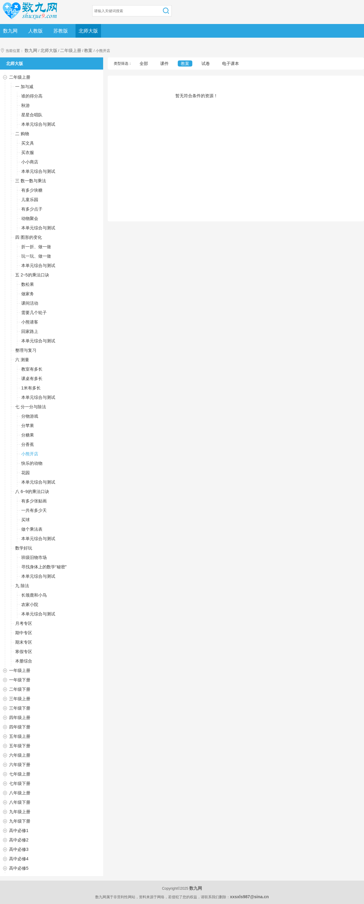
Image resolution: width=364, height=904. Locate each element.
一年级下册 (19, 679)
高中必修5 (19, 868)
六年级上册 (19, 755)
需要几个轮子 (34, 312)
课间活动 (29, 303)
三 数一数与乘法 (30, 180)
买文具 (27, 143)
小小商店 (29, 161)
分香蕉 (27, 444)
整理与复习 (25, 350)
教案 (88, 50)
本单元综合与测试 (38, 124)
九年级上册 (19, 811)
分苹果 (27, 425)
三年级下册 (19, 708)
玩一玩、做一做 (36, 256)
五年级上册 (19, 736)
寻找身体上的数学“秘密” (43, 566)
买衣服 (27, 152)
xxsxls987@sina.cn (249, 896)
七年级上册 (19, 774)
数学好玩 (23, 548)
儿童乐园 (29, 199)
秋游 (25, 105)
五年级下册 (19, 745)
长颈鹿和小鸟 (34, 595)
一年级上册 (19, 670)
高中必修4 (19, 858)
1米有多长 (31, 387)
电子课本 (230, 63)
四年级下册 (19, 726)
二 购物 (22, 133)
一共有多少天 (34, 510)
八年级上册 (19, 792)
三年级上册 (19, 698)
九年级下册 (19, 821)
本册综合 (23, 661)
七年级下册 (19, 783)
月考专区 (23, 623)
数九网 (10, 30)
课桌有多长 (31, 378)
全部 (144, 63)
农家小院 (29, 604)
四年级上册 (19, 717)
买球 (25, 519)
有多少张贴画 (34, 500)
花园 (25, 472)
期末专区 (23, 642)
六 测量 (22, 359)
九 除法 (22, 585)
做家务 (27, 293)
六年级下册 (19, 764)
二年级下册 (19, 689)
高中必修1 (19, 830)
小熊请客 (29, 322)
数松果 (27, 284)
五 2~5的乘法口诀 (32, 274)
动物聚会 (29, 218)
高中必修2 (19, 839)
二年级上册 (70, 50)
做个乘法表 (31, 529)
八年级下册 (19, 802)
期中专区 (23, 632)
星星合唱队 (31, 114)
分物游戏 (29, 416)
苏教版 (60, 30)
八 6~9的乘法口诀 (32, 491)
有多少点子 (31, 209)
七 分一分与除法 (30, 406)
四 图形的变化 (28, 237)
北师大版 (88, 30)
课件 (164, 63)
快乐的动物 (31, 463)
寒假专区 (23, 651)
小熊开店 (29, 453)
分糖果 (27, 435)
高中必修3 (19, 849)
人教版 (35, 30)
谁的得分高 (31, 96)
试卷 (205, 63)
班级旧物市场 (34, 557)
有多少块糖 (31, 190)
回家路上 (29, 331)
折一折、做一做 (36, 246)
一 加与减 (24, 86)
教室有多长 (31, 369)
